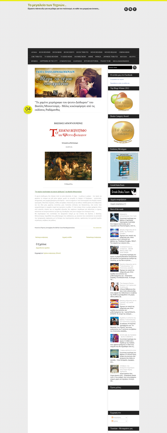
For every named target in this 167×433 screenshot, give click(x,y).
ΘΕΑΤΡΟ (132, 57)
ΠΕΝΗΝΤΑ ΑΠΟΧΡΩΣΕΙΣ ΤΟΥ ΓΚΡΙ (128, 215)
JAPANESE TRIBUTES (110, 57)
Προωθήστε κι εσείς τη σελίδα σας (120, 83)
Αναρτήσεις (116, 417)
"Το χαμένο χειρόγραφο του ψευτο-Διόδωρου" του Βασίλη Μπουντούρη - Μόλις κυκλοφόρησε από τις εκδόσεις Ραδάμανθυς (65, 106)
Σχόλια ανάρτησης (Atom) (52, 253)
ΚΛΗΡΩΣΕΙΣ (77, 61)
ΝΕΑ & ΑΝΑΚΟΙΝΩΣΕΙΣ (121, 61)
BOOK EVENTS (69, 52)
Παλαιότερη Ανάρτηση (93, 237)
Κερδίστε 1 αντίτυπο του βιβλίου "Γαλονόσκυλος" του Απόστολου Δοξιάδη (128, 319)
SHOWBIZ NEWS (80, 57)
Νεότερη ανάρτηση (41, 237)
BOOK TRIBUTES (82, 52)
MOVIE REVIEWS (96, 52)
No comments (97, 227)
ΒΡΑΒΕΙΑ (34, 61)
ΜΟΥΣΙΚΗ (123, 57)
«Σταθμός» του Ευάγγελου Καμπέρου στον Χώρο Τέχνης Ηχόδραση (127, 368)
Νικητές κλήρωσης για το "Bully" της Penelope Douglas (128, 231)
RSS (130, 9)
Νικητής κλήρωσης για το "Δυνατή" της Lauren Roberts (128, 302)
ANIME (90, 57)
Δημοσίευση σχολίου (43, 248)
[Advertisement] (83, 31)
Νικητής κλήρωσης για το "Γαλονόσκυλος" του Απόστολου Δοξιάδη (128, 266)
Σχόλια (115, 421)
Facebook (135, 9)
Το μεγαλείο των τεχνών (117, 79)
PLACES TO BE (106, 61)
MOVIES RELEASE (111, 52)
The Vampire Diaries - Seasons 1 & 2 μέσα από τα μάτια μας (128, 285)
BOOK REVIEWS (44, 52)
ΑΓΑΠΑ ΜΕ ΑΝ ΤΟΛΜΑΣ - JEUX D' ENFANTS (128, 336)
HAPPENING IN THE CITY (48, 61)
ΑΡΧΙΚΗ (34, 52)
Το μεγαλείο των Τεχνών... (47, 5)
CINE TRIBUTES (36, 57)
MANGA (98, 57)
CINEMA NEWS (124, 52)
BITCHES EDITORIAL (91, 61)
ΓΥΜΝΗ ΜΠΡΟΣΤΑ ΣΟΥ (128, 350)
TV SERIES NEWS (66, 57)
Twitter (126, 9)
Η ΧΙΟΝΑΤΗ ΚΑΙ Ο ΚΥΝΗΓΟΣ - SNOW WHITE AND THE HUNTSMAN (126, 249)
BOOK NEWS (57, 52)
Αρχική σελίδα (67, 237)
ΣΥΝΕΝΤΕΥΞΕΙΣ (65, 61)
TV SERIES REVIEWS (51, 57)
